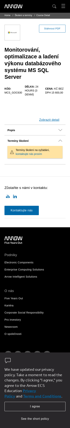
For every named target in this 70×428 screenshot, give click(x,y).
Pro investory (12, 319)
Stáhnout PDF (52, 28)
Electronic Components (18, 262)
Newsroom (11, 326)
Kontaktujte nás (22, 210)
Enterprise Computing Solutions (24, 269)
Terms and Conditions (42, 396)
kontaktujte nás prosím (29, 153)
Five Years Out (13, 298)
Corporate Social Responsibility (24, 312)
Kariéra (9, 305)
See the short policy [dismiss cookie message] (35, 418)
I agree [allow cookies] (35, 406)
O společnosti (12, 333)
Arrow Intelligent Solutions (20, 276)
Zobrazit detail (49, 119)
